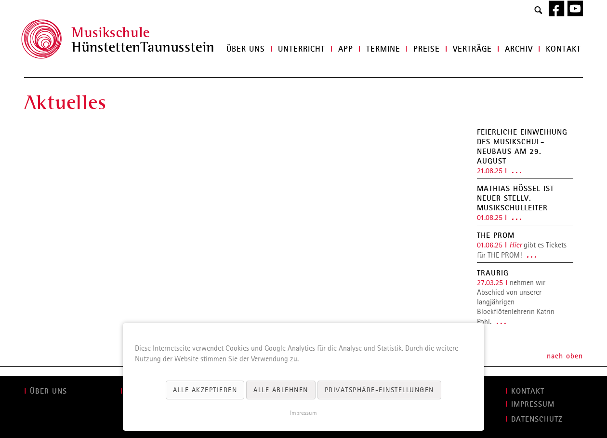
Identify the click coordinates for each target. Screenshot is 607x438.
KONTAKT (527, 391)
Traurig (493, 272)
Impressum (303, 413)
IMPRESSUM (532, 404)
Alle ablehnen (280, 389)
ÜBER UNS (48, 391)
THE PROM (496, 235)
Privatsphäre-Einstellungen (379, 389)
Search (538, 10)
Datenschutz (537, 419)
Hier (515, 244)
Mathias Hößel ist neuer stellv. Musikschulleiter (515, 197)
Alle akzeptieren (205, 389)
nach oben (565, 355)
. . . (516, 170)
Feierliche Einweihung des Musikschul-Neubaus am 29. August (522, 146)
